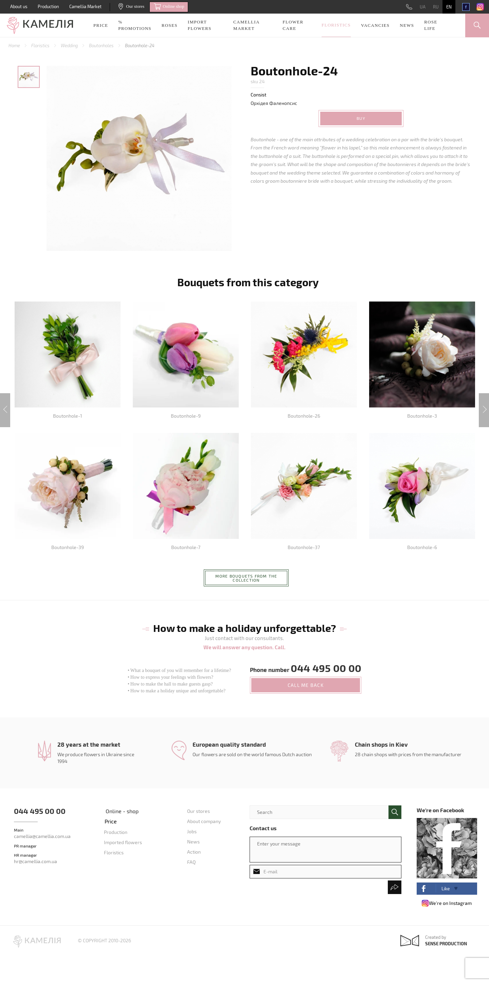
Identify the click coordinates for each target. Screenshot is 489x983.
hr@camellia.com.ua (35, 861)
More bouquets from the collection (246, 578)
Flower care (293, 25)
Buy (361, 118)
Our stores (131, 6)
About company (204, 821)
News (407, 25)
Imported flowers (123, 842)
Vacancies (375, 25)
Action (194, 852)
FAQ (191, 862)
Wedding (70, 45)
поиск (394, 812)
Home (14, 45)
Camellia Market (85, 6)
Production (48, 6)
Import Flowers (200, 25)
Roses (170, 25)
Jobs (192, 831)
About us (19, 6)
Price (100, 25)
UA (422, 7)
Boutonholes (102, 45)
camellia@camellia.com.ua (42, 836)
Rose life (430, 25)
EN (449, 7)
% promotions (134, 25)
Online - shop (122, 811)
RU (436, 7)
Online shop (169, 6)
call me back (306, 685)
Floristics (336, 25)
